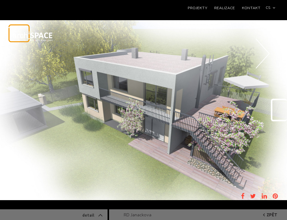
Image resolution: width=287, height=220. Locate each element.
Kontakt (251, 7)
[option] (143, 110)
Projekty (197, 7)
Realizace (224, 7)
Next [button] (263, 71)
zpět (270, 214)
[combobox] (273, 7)
